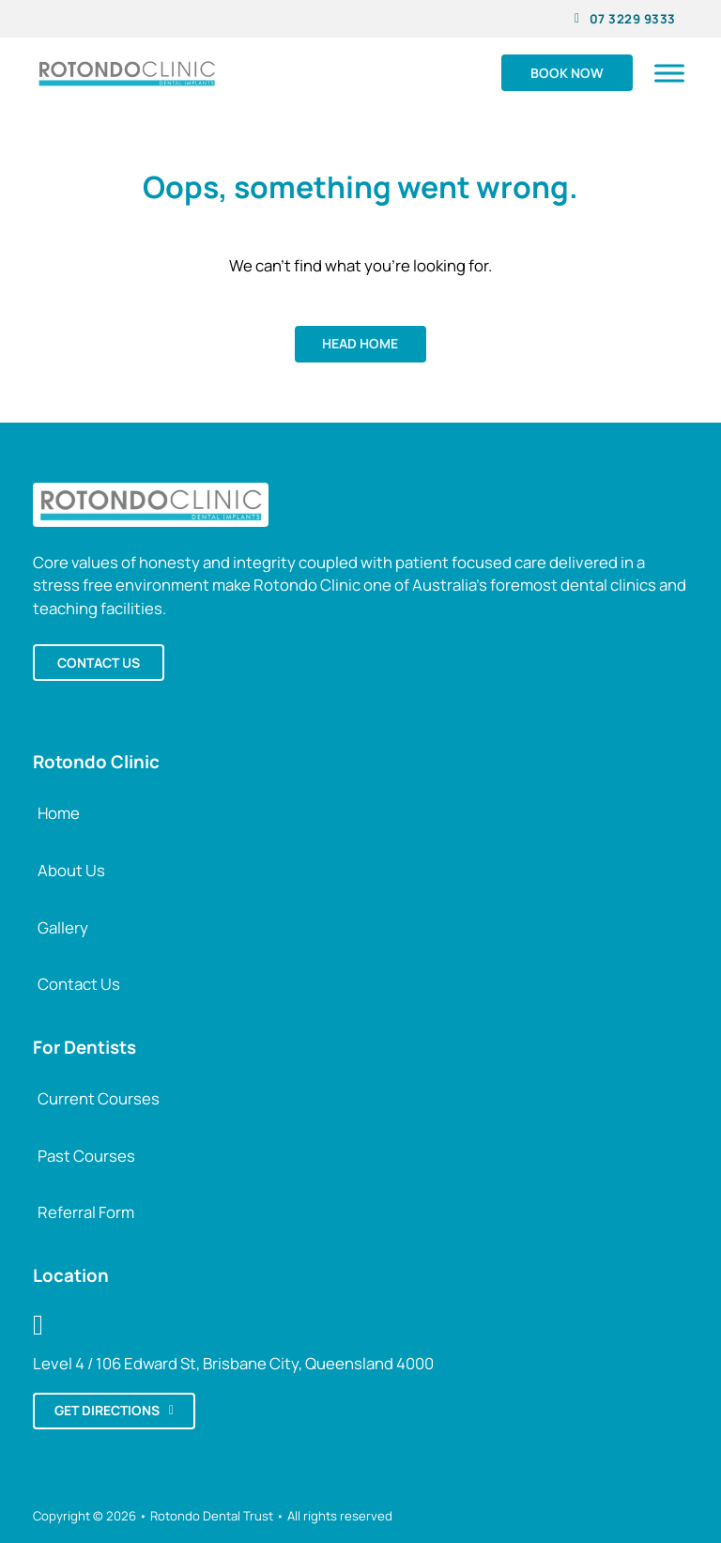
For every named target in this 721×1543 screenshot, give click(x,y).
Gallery (63, 927)
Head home (360, 343)
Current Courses (99, 1098)
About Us (71, 870)
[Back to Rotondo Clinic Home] (150, 503)
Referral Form (86, 1212)
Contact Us (79, 984)
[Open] (669, 73)
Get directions (114, 1410)
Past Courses (86, 1155)
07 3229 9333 (625, 18)
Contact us (98, 662)
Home (59, 813)
